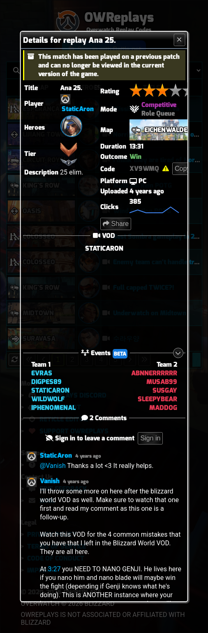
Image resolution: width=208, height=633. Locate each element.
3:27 (54, 569)
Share (116, 223)
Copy (182, 168)
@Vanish (53, 466)
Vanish (50, 481)
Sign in (150, 438)
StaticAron (78, 109)
